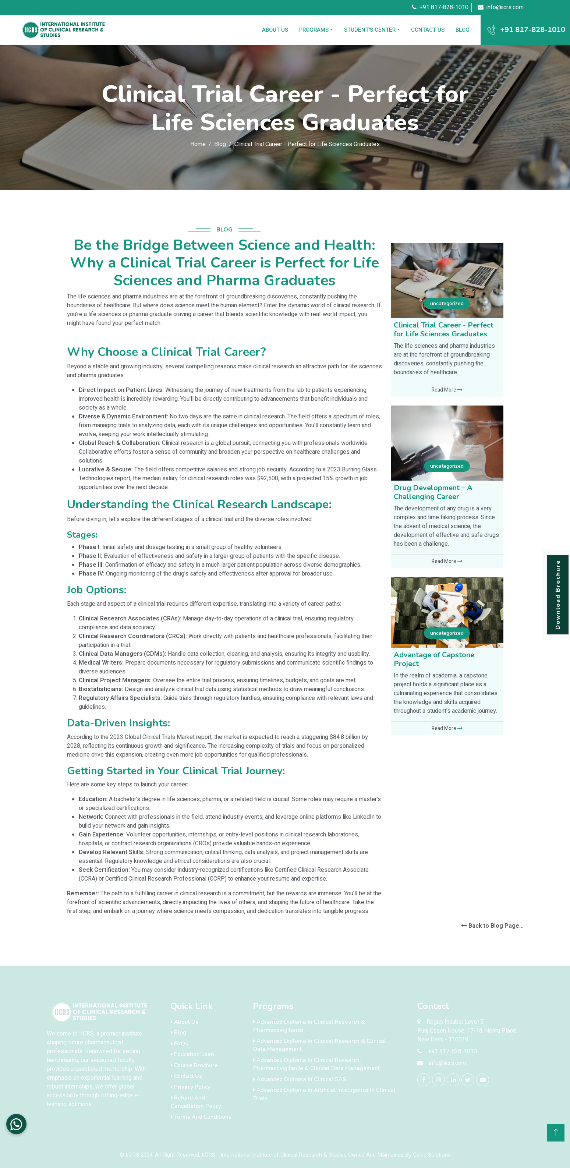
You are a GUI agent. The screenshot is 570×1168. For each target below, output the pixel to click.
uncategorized (447, 303)
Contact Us (428, 30)
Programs (314, 30)
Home (198, 144)
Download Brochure (558, 595)
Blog (463, 30)
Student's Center (370, 30)
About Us (275, 30)
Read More (447, 390)
